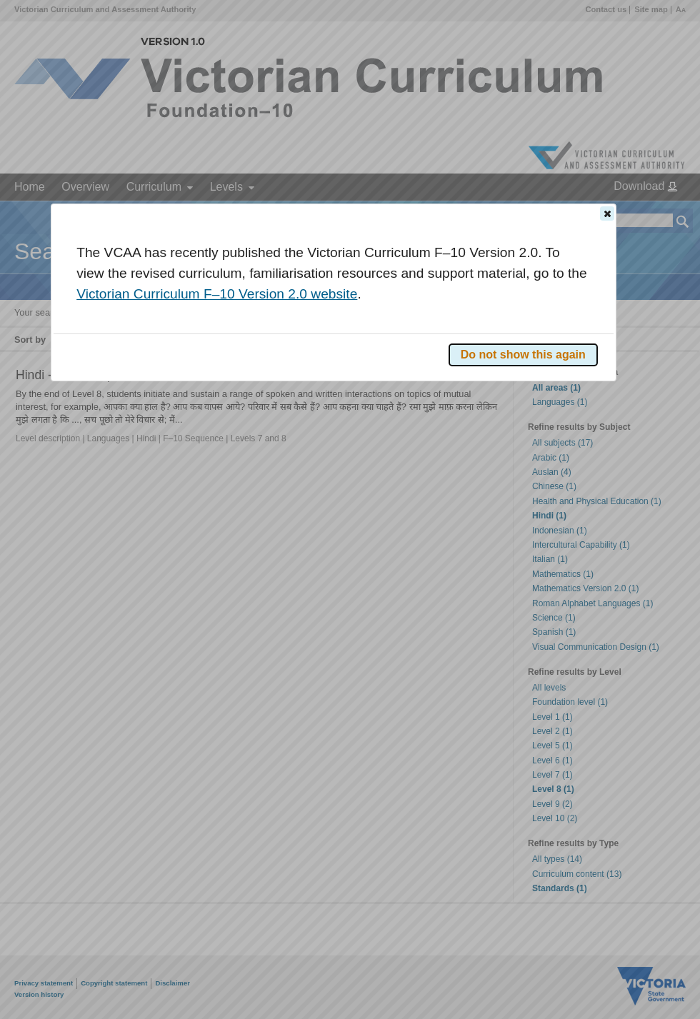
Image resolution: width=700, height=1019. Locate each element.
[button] (607, 213)
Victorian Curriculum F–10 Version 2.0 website (216, 293)
